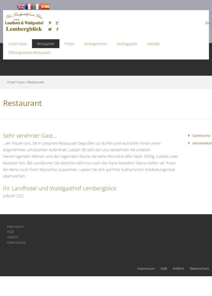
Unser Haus (17, 43)
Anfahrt (12, 237)
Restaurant (45, 43)
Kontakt (154, 43)
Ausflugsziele (127, 43)
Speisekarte (201, 135)
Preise (69, 43)
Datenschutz (16, 242)
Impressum (15, 226)
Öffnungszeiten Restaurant (29, 52)
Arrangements (96, 43)
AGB (10, 231)
